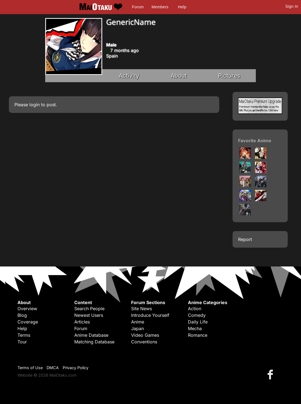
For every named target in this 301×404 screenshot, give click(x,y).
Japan (137, 328)
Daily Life (198, 322)
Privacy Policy (75, 367)
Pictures (229, 75)
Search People (89, 308)
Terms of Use (30, 367)
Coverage (27, 322)
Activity (129, 75)
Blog (22, 315)
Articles (82, 322)
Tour (22, 342)
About (179, 75)
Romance (197, 335)
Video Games (145, 335)
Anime (137, 322)
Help (182, 7)
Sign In (291, 6)
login (34, 104)
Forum (138, 7)
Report (245, 239)
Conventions (144, 342)
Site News (141, 308)
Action (194, 308)
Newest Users (88, 315)
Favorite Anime (254, 140)
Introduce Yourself (150, 315)
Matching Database (94, 342)
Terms (23, 335)
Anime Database (91, 335)
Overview (27, 308)
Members (160, 7)
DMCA (53, 367)
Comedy (197, 315)
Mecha (195, 328)
